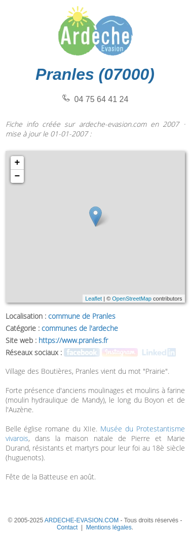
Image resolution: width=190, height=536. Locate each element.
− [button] (17, 176)
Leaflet (93, 299)
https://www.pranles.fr (73, 340)
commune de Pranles (82, 316)
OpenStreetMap (131, 299)
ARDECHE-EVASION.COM (82, 520)
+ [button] (17, 163)
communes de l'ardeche (80, 328)
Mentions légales (109, 527)
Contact (67, 527)
